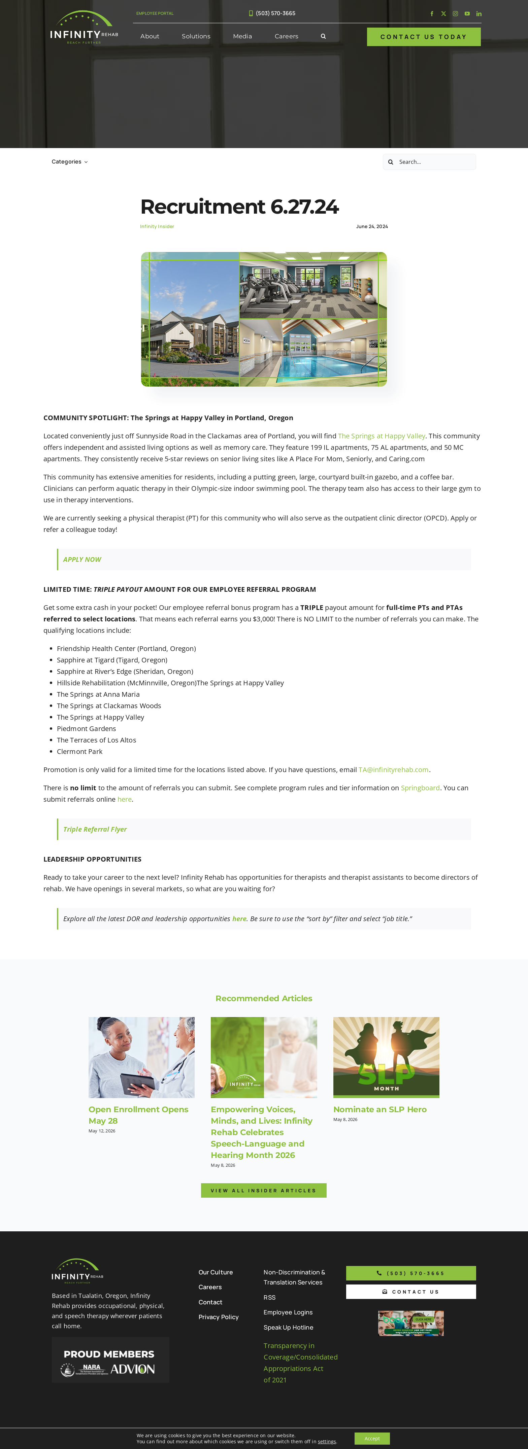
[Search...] (429, 162)
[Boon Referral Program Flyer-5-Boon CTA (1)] (411, 1313)
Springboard (420, 787)
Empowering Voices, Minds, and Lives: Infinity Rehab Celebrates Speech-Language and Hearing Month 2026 (261, 1132)
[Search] (391, 162)
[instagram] (455, 13)
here (125, 799)
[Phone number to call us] (411, 1273)
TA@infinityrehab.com (394, 769)
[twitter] (443, 13)
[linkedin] (479, 13)
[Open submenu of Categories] (84, 161)
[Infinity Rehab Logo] (84, 13)
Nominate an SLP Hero (380, 1109)
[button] (323, 37)
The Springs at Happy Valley (381, 435)
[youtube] (467, 13)
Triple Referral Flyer (95, 829)
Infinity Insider (157, 226)
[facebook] (431, 13)
